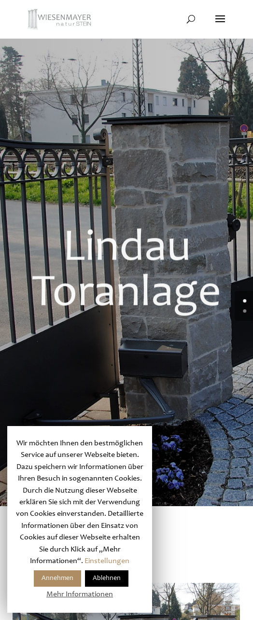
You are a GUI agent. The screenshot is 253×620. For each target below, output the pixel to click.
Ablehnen (107, 578)
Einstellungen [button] (106, 561)
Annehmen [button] (57, 578)
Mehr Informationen (79, 594)
